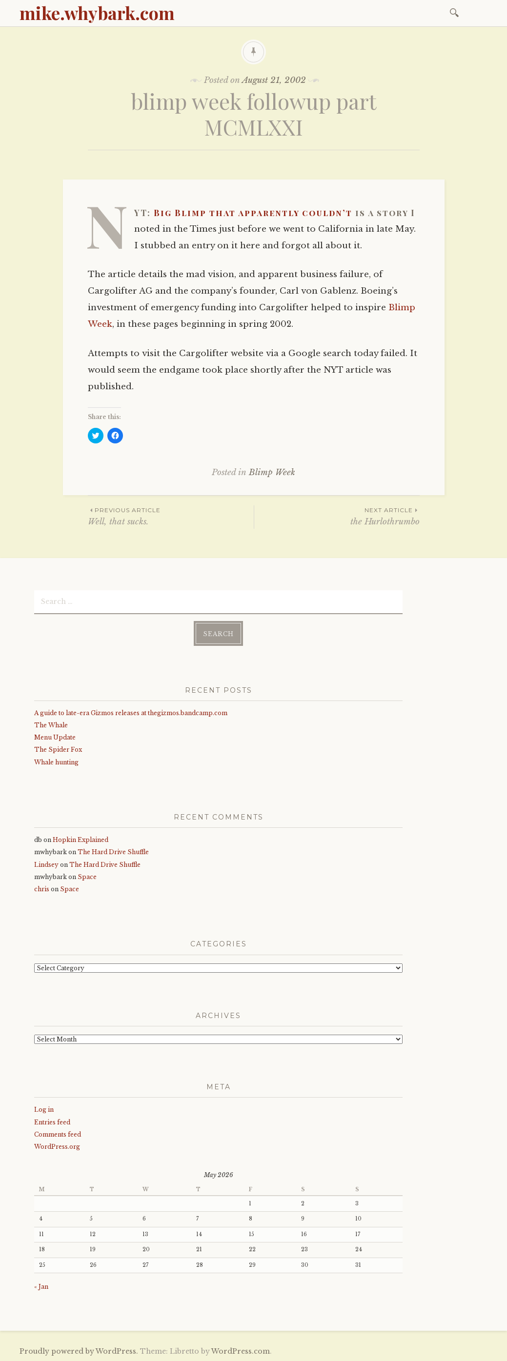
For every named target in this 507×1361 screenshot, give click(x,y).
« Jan (41, 1285)
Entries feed (52, 1121)
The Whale (51, 724)
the (337, 515)
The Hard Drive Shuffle (113, 851)
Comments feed (57, 1133)
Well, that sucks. (171, 515)
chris (41, 888)
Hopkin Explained (80, 839)
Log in (44, 1109)
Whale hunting (56, 761)
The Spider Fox (58, 749)
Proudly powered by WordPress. (79, 1350)
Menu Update (55, 737)
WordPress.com (240, 1350)
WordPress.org (57, 1146)
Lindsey (46, 863)
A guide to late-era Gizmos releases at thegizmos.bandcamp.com (130, 712)
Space (87, 876)
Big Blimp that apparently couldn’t (253, 212)
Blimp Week (272, 472)
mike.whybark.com (97, 12)
